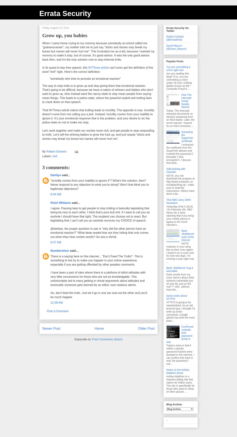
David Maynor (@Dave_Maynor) (176, 47)
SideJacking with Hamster (175, 170)
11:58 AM (57, 302)
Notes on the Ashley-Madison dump (178, 371)
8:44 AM (56, 194)
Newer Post (51, 328)
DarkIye (56, 175)
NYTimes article (98, 67)
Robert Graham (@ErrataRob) (175, 38)
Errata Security (65, 13)
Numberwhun (60, 250)
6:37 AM (56, 242)
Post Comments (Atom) (107, 339)
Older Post (146, 328)
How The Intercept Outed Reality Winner (186, 100)
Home (99, 328)
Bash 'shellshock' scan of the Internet (187, 235)
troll (55, 156)
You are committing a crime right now (178, 69)
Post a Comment (58, 311)
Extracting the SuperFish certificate (187, 136)
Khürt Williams (61, 202)
